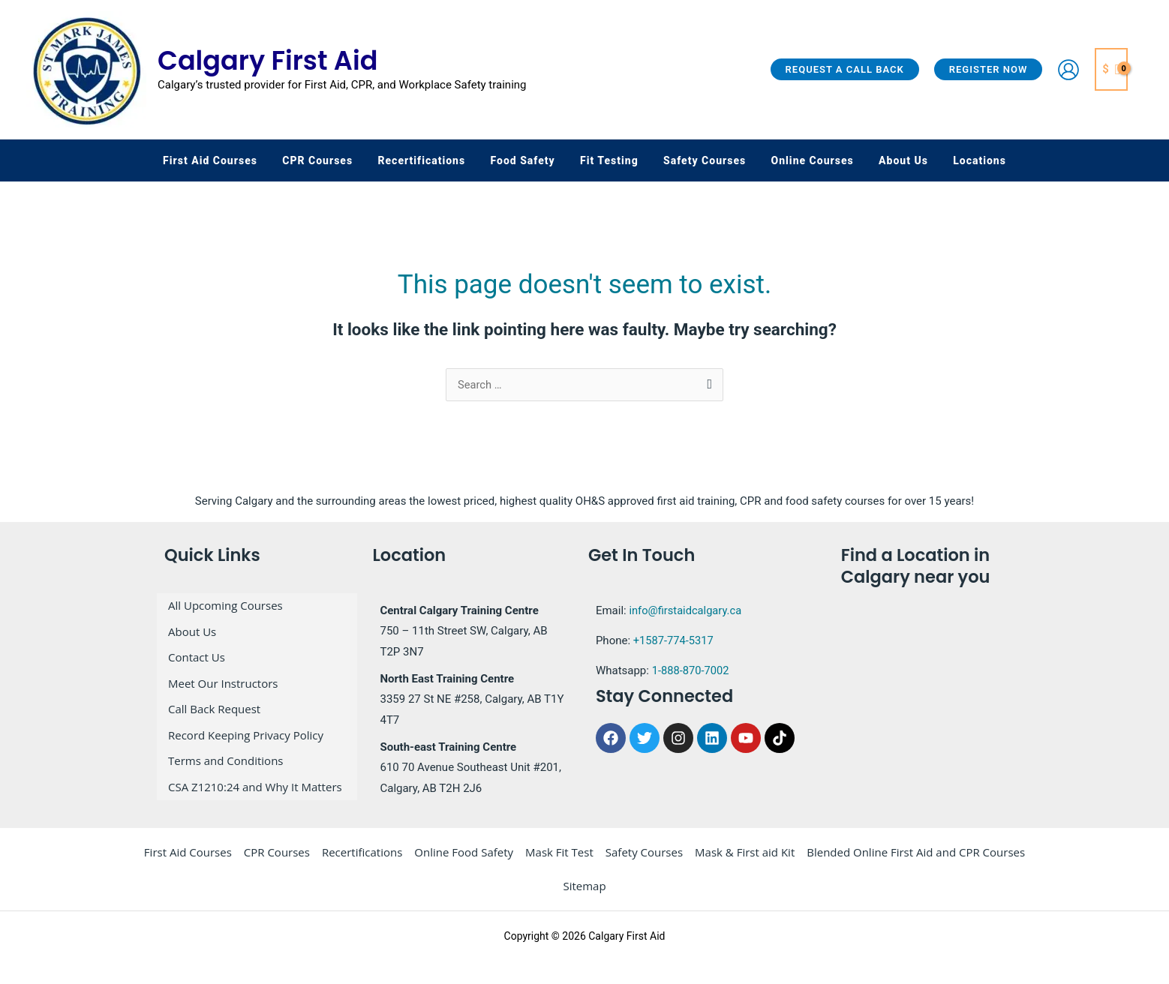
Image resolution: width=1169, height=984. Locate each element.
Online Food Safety (463, 862)
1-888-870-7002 (691, 681)
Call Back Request (214, 708)
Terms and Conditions (226, 754)
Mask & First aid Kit (745, 862)
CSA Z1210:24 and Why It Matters (255, 777)
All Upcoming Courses (225, 615)
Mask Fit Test (559, 862)
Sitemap (584, 896)
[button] (845, 69)
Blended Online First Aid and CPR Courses (916, 862)
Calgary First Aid (267, 60)
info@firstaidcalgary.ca (686, 621)
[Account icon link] (1068, 69)
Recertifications (362, 862)
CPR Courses (277, 862)
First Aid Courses (188, 862)
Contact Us (196, 661)
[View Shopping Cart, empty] (1111, 69)
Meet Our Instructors (223, 684)
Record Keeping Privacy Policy (245, 731)
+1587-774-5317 (674, 651)
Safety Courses (644, 862)
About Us (192, 638)
